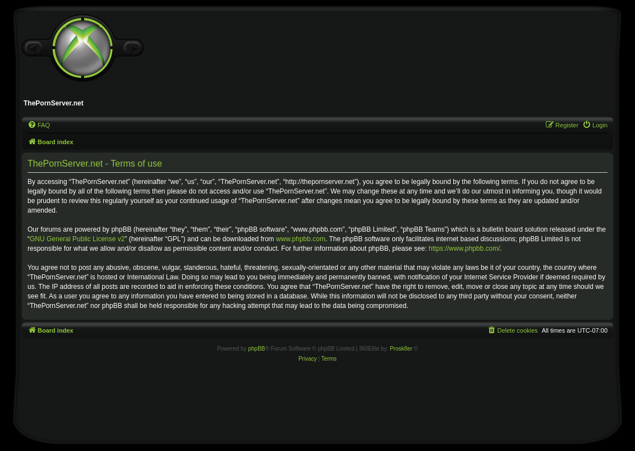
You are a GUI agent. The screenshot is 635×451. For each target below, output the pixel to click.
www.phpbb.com (300, 239)
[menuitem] (38, 125)
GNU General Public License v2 (77, 239)
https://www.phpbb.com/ (464, 248)
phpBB (256, 349)
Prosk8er (401, 349)
